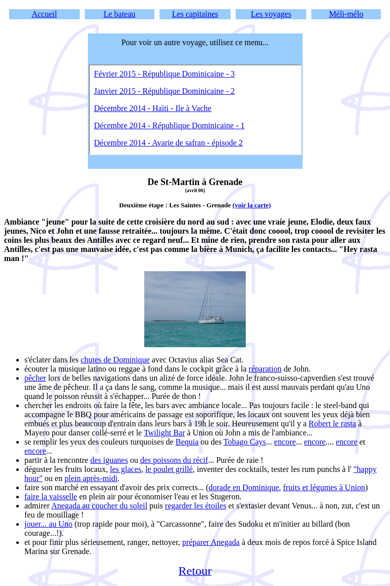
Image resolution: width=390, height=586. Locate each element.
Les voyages (271, 14)
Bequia (187, 441)
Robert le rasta (332, 423)
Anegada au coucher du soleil (99, 505)
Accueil (44, 14)
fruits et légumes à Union (324, 487)
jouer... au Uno (48, 524)
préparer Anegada (211, 542)
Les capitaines (195, 14)
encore (285, 441)
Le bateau (120, 14)
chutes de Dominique (115, 359)
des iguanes (109, 460)
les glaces (125, 469)
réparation (265, 368)
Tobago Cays (244, 441)
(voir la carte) (252, 205)
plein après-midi (90, 478)
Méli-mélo (346, 14)
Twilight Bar (164, 432)
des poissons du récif (174, 460)
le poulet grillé (168, 469)
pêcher (35, 378)
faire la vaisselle (50, 496)
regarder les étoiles (195, 505)
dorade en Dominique (244, 487)
